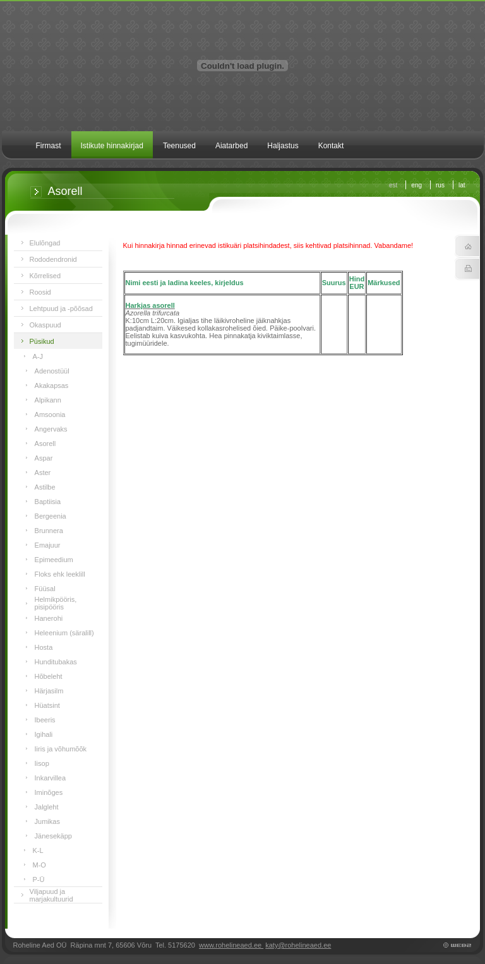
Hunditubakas (56, 662)
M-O (39, 865)
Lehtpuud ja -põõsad (61, 308)
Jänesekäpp (53, 836)
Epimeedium (54, 559)
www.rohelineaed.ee (231, 945)
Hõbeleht (49, 676)
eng (416, 185)
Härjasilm (49, 691)
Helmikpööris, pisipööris (56, 603)
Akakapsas (52, 385)
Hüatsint (47, 705)
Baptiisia (48, 501)
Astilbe (45, 487)
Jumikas (47, 821)
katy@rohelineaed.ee (298, 945)
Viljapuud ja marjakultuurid (51, 895)
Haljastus (282, 145)
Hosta (44, 647)
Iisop (42, 763)
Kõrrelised (45, 275)
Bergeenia (50, 516)
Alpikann (48, 400)
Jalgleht (47, 807)
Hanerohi (49, 618)
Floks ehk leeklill (60, 574)
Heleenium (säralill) (64, 633)
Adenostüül (52, 371)
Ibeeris (45, 720)
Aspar (44, 458)
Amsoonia (50, 414)
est (393, 185)
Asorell (45, 443)
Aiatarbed (231, 145)
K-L (38, 850)
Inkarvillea (50, 778)
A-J (38, 356)
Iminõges (49, 792)
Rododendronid (53, 259)
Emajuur (48, 545)
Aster (43, 472)
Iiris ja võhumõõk (61, 749)
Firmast (48, 145)
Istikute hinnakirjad (112, 145)
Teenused (179, 145)
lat (461, 185)
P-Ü (39, 879)
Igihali (44, 734)
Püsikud (42, 341)
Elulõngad (45, 243)
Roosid (40, 292)
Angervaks (51, 429)
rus (440, 185)
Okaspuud (45, 325)
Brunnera (49, 530)
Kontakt (331, 145)
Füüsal (45, 588)
